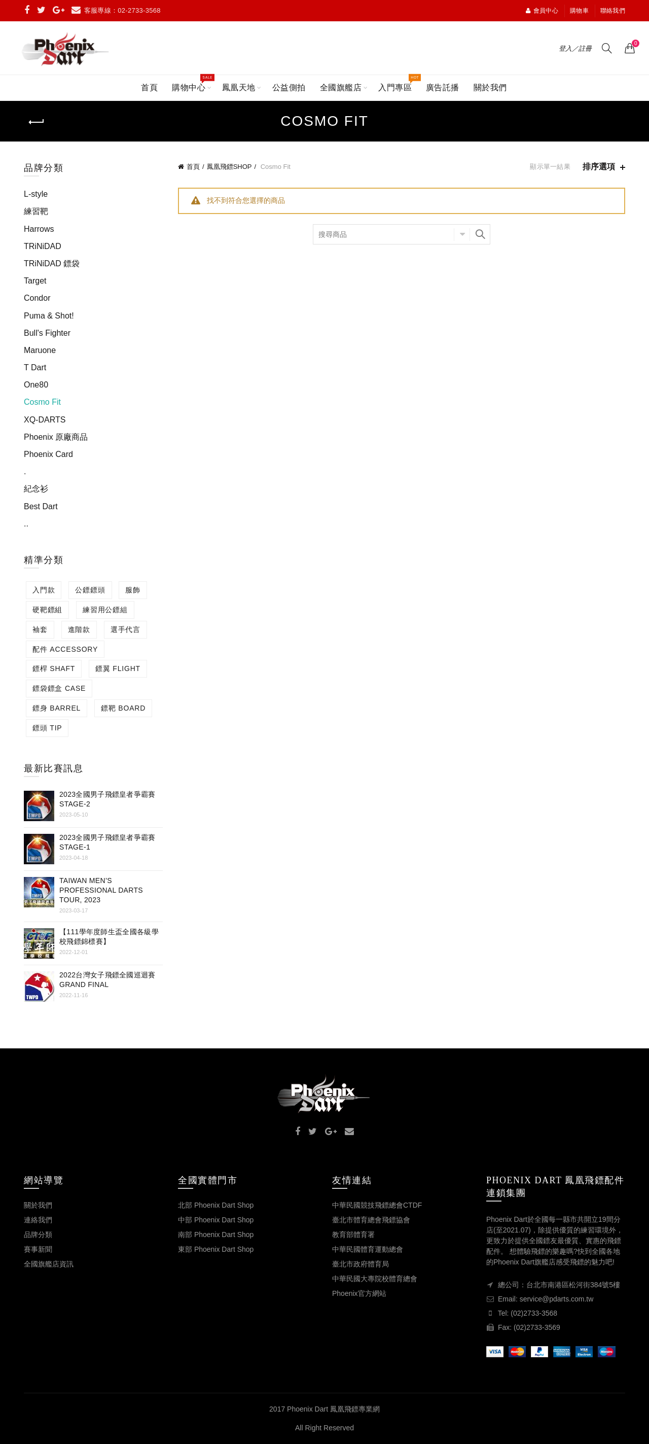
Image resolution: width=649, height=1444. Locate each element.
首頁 (149, 87)
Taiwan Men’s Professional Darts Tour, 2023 (101, 890)
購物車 (579, 10)
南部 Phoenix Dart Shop (216, 1234)
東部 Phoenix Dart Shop (216, 1249)
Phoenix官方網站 (359, 1293)
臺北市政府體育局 (360, 1264)
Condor (37, 298)
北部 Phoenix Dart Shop (216, 1205)
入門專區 (398, 83)
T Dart (35, 367)
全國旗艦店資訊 (49, 1264)
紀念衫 (36, 488)
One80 (36, 384)
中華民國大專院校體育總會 (374, 1279)
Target (35, 280)
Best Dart (41, 506)
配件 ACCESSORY (65, 649)
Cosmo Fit (42, 402)
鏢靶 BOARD (123, 708)
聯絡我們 (612, 10)
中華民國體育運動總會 (367, 1249)
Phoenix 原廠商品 (56, 437)
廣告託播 (442, 87)
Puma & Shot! (49, 315)
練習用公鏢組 (105, 610)
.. (26, 523)
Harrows (39, 229)
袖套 (40, 629)
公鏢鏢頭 (90, 590)
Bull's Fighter (47, 333)
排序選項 (599, 166)
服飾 (132, 590)
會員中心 (542, 10)
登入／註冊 (575, 48)
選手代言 (125, 629)
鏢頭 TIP (47, 728)
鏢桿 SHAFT (53, 668)
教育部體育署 (353, 1234)
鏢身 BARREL (56, 708)
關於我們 (490, 87)
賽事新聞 (38, 1249)
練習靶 (36, 211)
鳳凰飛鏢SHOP (229, 166)
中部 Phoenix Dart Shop (216, 1220)
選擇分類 (462, 234)
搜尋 (480, 234)
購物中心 (192, 83)
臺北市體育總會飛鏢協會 (371, 1220)
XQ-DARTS (44, 419)
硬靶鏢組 (47, 610)
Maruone (40, 350)
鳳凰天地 (239, 87)
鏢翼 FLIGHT (117, 668)
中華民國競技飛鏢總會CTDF (377, 1205)
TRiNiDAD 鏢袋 (52, 263)
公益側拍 (289, 87)
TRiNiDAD (42, 246)
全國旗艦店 (341, 87)
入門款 (43, 590)
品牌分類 (38, 1234)
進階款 (79, 629)
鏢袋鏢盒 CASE (59, 688)
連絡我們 (38, 1220)
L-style (36, 194)
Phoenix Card (48, 454)
